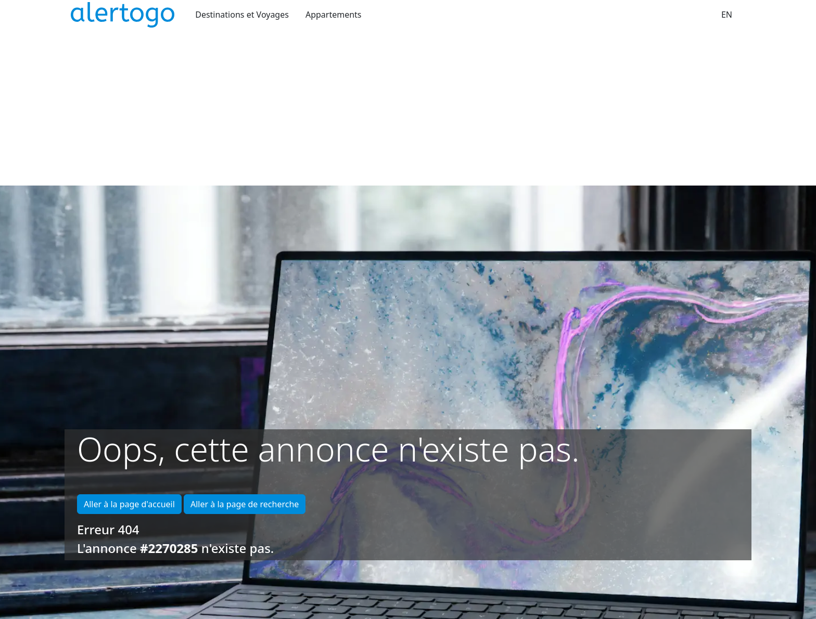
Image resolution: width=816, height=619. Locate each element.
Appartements (333, 14)
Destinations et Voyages (242, 14)
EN (726, 14)
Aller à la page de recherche (244, 504)
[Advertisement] (408, 107)
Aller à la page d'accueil (129, 504)
